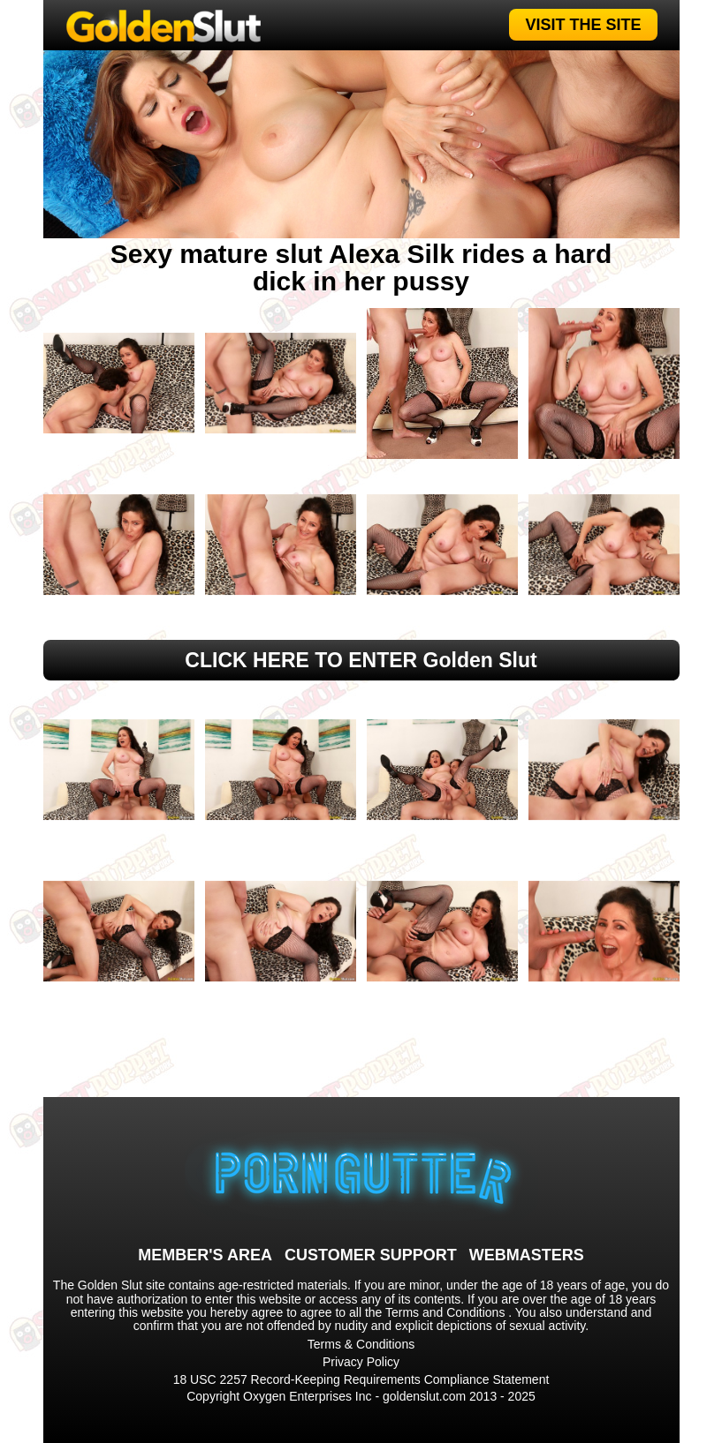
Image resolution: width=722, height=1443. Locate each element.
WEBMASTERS (526, 1255)
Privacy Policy (361, 1362)
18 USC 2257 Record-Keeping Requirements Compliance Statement (361, 1379)
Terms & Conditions (361, 1344)
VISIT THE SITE (583, 25)
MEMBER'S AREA (205, 1255)
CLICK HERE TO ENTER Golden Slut (360, 660)
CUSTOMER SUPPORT (371, 1255)
